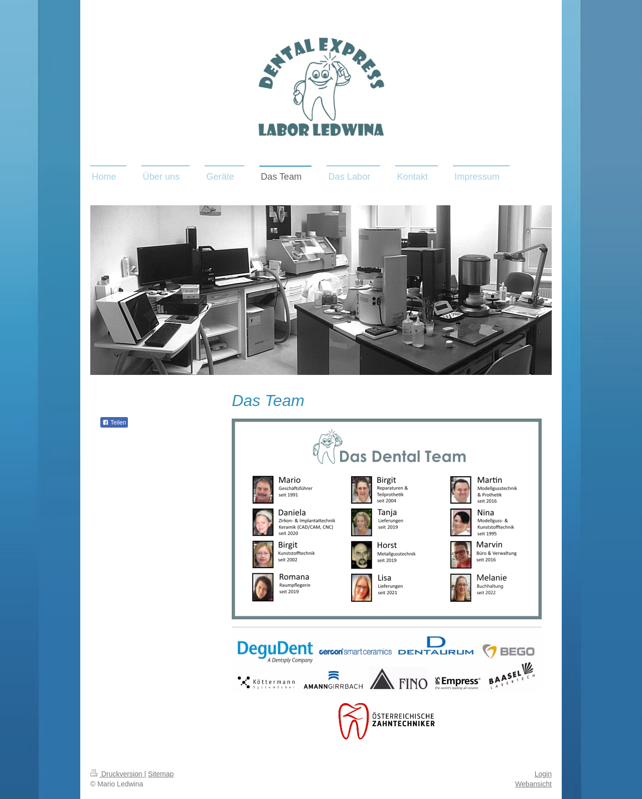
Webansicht (533, 784)
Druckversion (117, 774)
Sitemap (161, 774)
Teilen (114, 422)
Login (543, 774)
